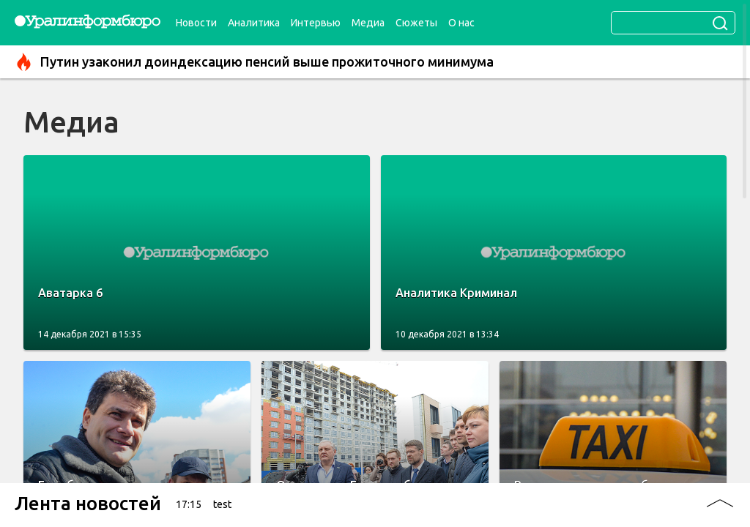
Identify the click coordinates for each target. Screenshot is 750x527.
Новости (196, 23)
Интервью (316, 23)
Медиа (368, 23)
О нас (461, 23)
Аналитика (254, 23)
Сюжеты (416, 23)
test (222, 504)
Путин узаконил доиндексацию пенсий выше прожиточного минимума (254, 62)
